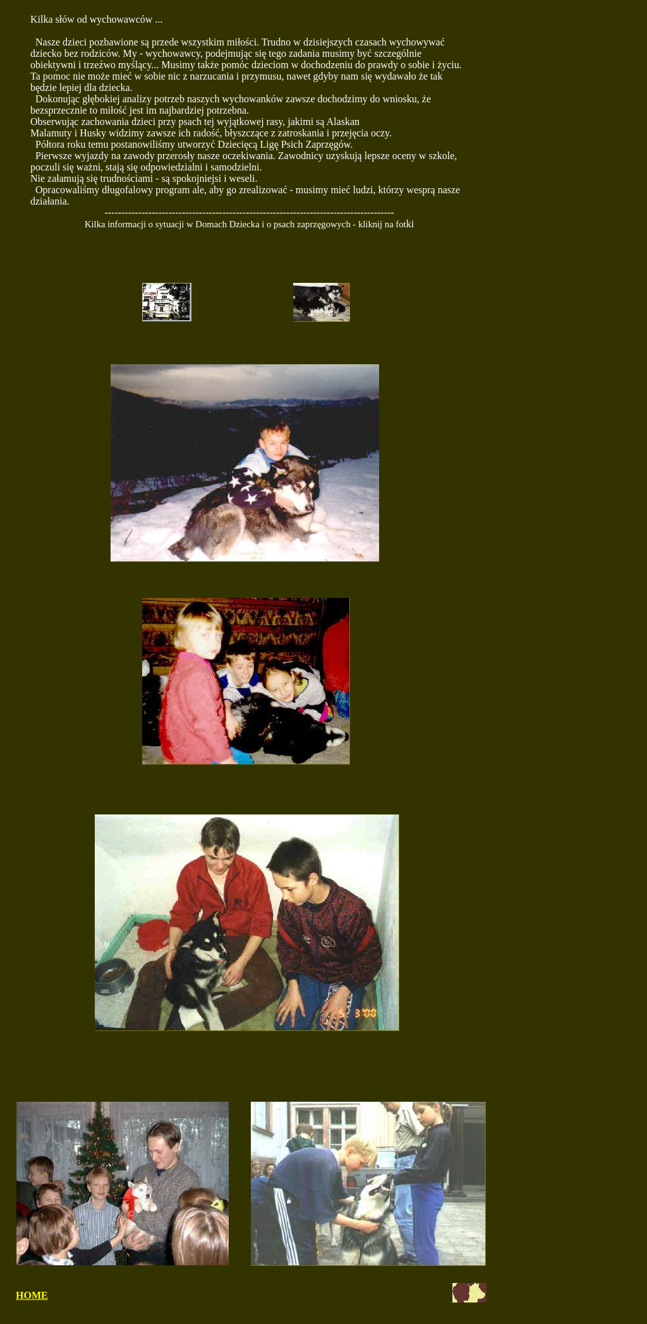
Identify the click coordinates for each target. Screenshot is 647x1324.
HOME (32, 1295)
